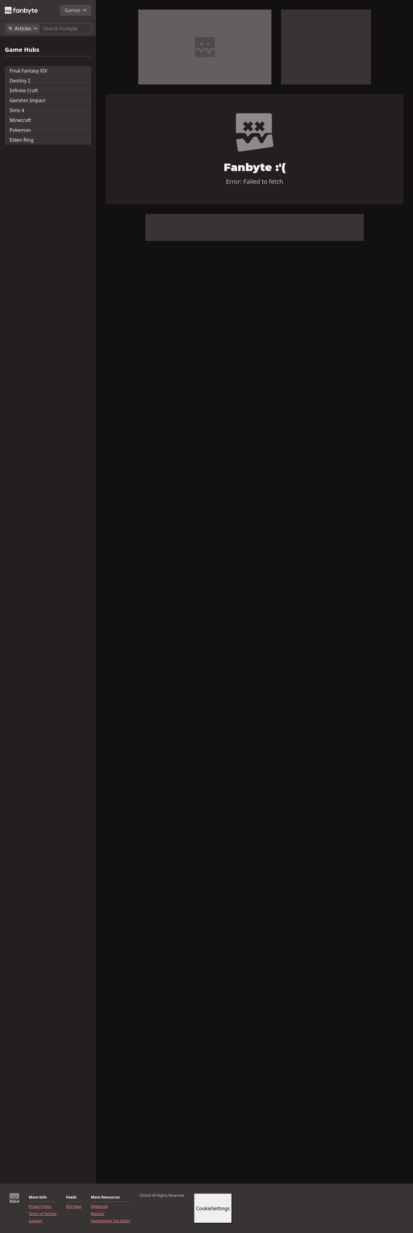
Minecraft (20, 120)
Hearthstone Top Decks (110, 1221)
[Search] (66, 28)
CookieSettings (213, 1208)
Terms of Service (42, 1213)
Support (35, 1221)
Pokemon (20, 130)
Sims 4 (17, 110)
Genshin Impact (27, 100)
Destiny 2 (20, 80)
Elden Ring (22, 140)
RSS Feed (73, 1206)
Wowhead (99, 1206)
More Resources (105, 1197)
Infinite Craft (24, 90)
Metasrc (97, 1213)
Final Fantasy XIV (28, 70)
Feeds (71, 1197)
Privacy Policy (40, 1206)
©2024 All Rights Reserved (162, 1195)
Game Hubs (22, 49)
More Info (38, 1197)
